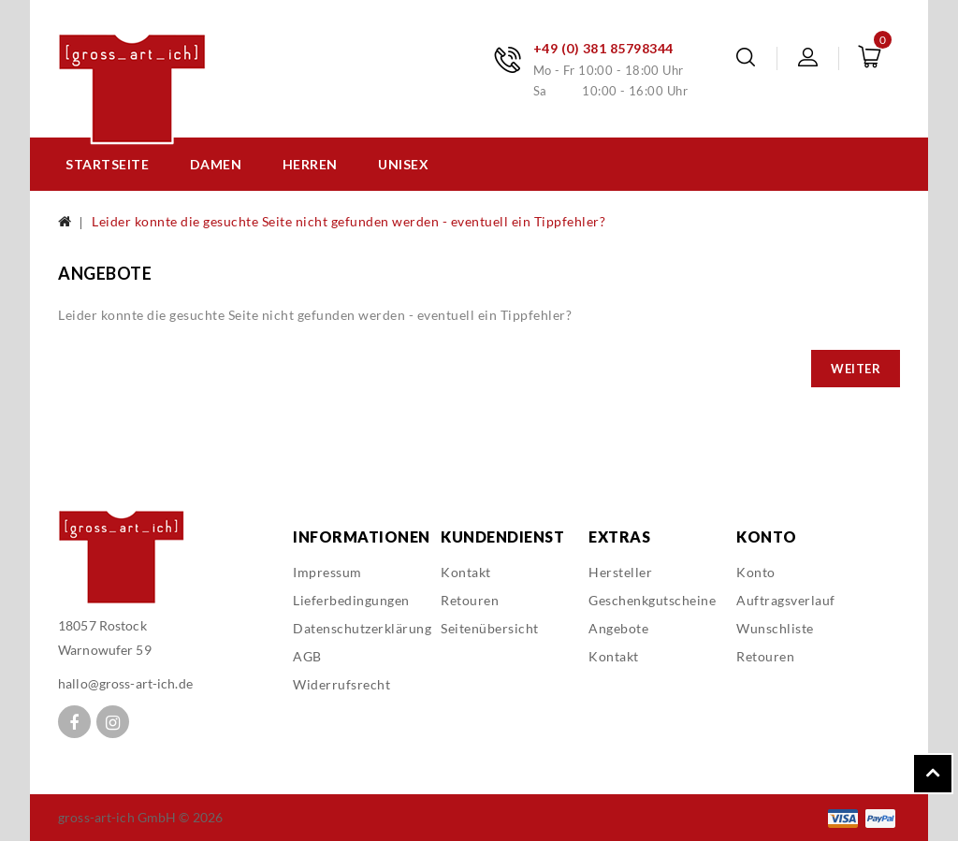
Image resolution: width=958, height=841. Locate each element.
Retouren (470, 600)
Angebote (618, 628)
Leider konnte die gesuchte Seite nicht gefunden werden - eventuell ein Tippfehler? (348, 221)
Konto (756, 572)
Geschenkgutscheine (652, 600)
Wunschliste (775, 628)
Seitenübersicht (490, 628)
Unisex (403, 164)
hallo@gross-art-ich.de (125, 683)
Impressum (327, 572)
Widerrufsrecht (341, 684)
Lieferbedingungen (351, 600)
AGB (307, 656)
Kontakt (466, 572)
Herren (310, 164)
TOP (932, 773)
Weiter (855, 368)
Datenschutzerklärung (362, 628)
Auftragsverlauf (785, 600)
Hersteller (620, 572)
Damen (216, 164)
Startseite (107, 164)
